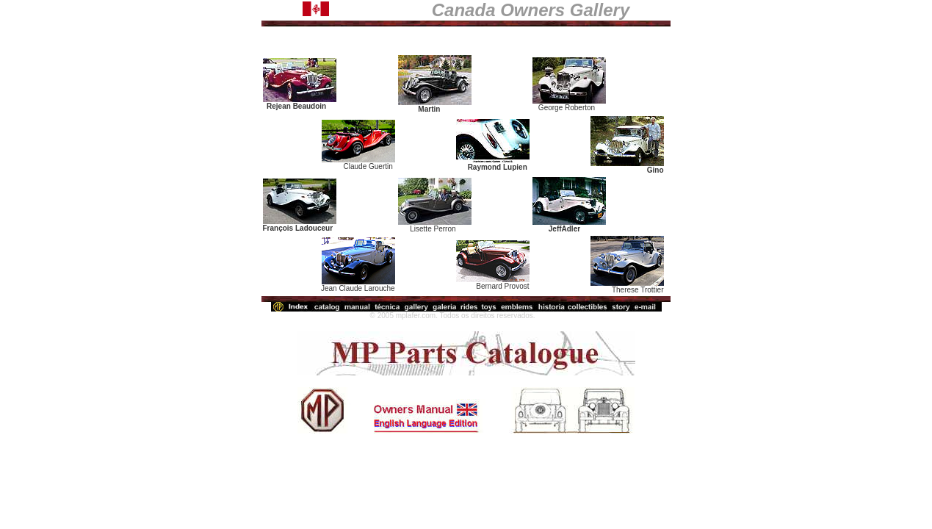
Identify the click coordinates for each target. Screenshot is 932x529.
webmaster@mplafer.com (581, 316)
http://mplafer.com (338, 316)
